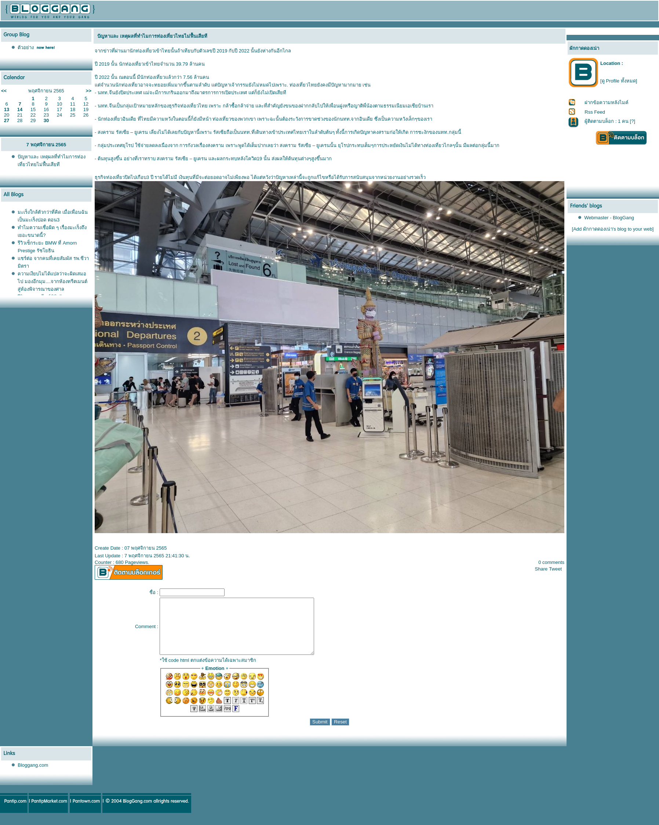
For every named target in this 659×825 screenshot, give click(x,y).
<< (4, 91)
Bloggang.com (33, 776)
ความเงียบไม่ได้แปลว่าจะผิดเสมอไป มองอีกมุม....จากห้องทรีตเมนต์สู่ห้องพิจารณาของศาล (52, 281)
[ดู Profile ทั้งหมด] (618, 81)
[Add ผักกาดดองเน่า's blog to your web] (613, 229)
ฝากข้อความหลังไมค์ (607, 102)
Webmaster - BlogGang (609, 217)
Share (541, 569)
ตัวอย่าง (26, 47)
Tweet (555, 569)
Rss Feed (595, 112)
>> (88, 91)
